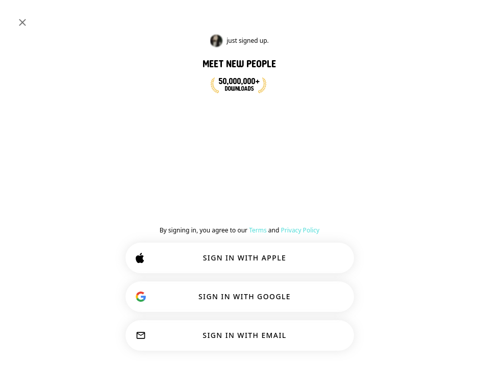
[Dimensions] (393, 16)
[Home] (42, 16)
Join (450, 160)
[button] (267, 227)
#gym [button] (340, 155)
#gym (112, 82)
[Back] (220, 162)
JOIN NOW (265, 111)
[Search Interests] (219, 16)
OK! (262, 337)
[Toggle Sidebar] (18, 16)
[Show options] (237, 185)
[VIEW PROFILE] (234, 220)
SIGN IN (437, 16)
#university (79, 82)
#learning (40, 82)
